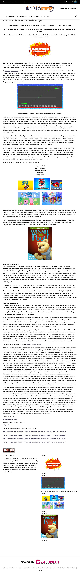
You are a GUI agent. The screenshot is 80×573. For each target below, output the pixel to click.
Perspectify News (9, 16)
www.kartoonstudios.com (34, 344)
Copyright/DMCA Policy (58, 568)
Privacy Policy (71, 568)
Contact (40, 570)
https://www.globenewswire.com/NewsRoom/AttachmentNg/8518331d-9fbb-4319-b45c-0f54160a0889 (34, 431)
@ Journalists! (22, 16)
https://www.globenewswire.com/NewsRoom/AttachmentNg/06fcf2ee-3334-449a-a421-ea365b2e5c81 (34, 438)
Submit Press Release (30, 568)
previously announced (11, 71)
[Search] (72, 16)
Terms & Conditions (44, 568)
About (5, 568)
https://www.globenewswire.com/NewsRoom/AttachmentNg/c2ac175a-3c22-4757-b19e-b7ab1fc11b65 (34, 435)
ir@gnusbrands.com (9, 425)
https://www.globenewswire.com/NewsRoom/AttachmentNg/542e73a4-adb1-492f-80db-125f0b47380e (34, 442)
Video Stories (45, 16)
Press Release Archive (15, 568)
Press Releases (34, 16)
